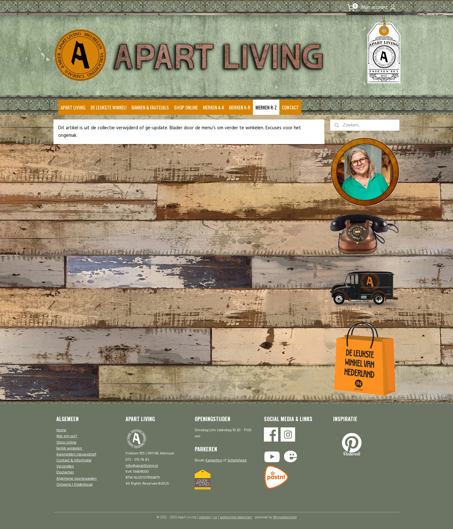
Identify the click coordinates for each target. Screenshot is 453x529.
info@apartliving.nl (142, 466)
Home (61, 430)
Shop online (66, 442)
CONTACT (290, 107)
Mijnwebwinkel (285, 517)
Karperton (213, 460)
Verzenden (65, 466)
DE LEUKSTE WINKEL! (108, 107)
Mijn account (379, 7)
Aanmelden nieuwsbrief (76, 454)
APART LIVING (73, 107)
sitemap (204, 517)
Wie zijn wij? (66, 436)
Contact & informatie (74, 460)
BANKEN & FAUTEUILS (150, 107)
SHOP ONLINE (186, 107)
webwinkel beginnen (236, 517)
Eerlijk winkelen (69, 448)
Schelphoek (237, 460)
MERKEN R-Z (266, 107)
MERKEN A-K (213, 107)
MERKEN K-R (239, 107)
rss (215, 517)
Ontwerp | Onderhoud (74, 485)
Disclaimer (65, 472)
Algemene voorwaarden (76, 479)
